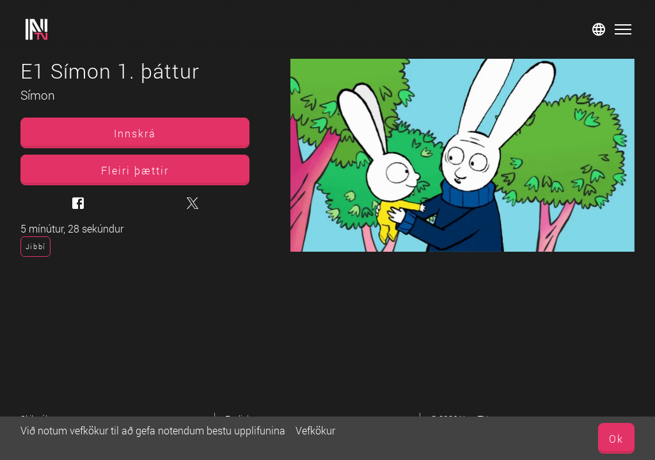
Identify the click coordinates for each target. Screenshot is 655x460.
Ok (616, 438)
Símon (37, 95)
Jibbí (35, 246)
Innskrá (135, 133)
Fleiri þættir (135, 170)
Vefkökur (315, 430)
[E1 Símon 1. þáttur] (462, 155)
